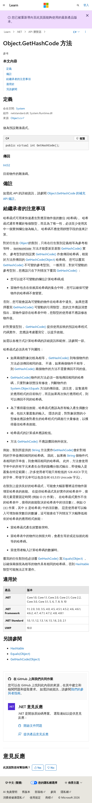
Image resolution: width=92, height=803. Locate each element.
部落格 (39, 792)
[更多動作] (85, 32)
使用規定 (35, 797)
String (36, 450)
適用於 (10, 84)
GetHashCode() (71, 248)
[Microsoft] (46, 5)
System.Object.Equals (25, 388)
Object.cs (16, 118)
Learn (7, 32)
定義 (9, 68)
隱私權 (65, 792)
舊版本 (26, 792)
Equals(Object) (73, 558)
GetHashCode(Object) (40, 259)
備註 (9, 74)
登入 (86, 5)
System (20, 108)
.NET (19, 32)
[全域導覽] (4, 5)
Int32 (6, 165)
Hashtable (82, 564)
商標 (48, 797)
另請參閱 (11, 89)
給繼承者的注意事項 (18, 79)
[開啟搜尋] (78, 5)
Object (23, 243)
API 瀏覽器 (34, 32)
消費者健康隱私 (12, 797)
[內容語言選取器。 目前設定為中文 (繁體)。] (14, 783)
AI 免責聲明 (10, 792)
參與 (53, 792)
